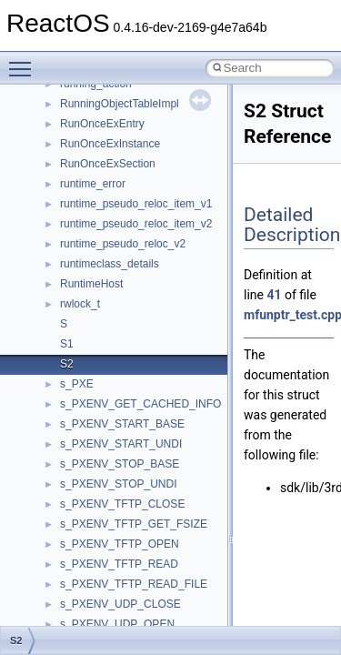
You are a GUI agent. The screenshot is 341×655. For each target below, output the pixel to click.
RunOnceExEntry (102, 123)
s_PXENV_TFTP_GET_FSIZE (133, 524)
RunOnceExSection (107, 163)
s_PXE (77, 384)
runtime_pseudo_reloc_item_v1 (136, 203)
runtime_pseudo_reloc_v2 (123, 243)
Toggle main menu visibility (24, 61)
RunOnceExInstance (110, 143)
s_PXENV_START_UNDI (121, 444)
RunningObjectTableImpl (119, 103)
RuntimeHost (91, 283)
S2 (67, 364)
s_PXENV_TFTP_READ (119, 564)
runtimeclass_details (109, 263)
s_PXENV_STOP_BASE (119, 464)
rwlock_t (80, 303)
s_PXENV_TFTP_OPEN (119, 544)
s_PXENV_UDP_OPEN (117, 624)
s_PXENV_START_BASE (122, 424)
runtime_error (92, 183)
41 (273, 294)
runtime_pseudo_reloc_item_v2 (136, 223)
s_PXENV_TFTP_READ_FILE (133, 584)
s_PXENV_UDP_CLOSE (120, 604)
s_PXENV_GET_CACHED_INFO (140, 404)
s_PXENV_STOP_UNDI (118, 484)
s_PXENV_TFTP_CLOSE (122, 504)
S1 (67, 344)
